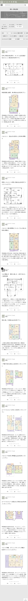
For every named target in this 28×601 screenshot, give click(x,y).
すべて (4, 24)
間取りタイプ (4, 28)
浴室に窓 (21, 36)
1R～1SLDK (11, 24)
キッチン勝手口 (13, 36)
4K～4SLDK (11, 26)
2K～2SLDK (19, 24)
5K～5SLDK (19, 26)
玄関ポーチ (5, 36)
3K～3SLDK (4, 26)
